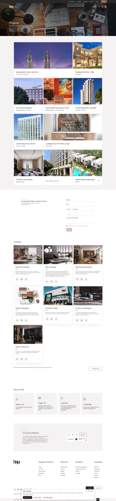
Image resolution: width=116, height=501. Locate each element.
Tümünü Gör (95, 368)
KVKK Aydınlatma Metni (28, 494)
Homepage (23, 7)
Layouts (62, 471)
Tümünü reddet (37, 497)
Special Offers (64, 467)
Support (85, 1)
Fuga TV (63, 469)
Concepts (77, 473)
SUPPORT (83, 434)
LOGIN (89, 488)
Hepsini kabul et (27, 497)
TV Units (41, 469)
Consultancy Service (56, 7)
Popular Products (46, 462)
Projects (35, 7)
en (104, 1)
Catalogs (79, 1)
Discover (41, 7)
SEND (69, 229)
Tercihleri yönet (89, 491)
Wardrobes (41, 473)
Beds (40, 475)
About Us (96, 467)
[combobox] (73, 214)
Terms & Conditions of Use (19, 493)
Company (46, 7)
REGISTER (98, 488)
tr (95, 499)
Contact (91, 1)
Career (97, 1)
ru (101, 499)
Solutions (79, 462)
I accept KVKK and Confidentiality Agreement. (77, 225)
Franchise (96, 471)
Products (29, 7)
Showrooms (72, 1)
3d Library (63, 475)
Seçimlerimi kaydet (48, 497)
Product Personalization (81, 467)
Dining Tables (42, 471)
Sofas (40, 467)
